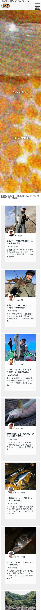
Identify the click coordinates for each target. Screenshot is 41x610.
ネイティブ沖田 (20, 493)
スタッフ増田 (19, 300)
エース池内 (18, 236)
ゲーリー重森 (19, 364)
